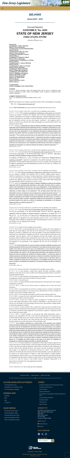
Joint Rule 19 (42, 402)
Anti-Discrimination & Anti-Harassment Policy (51, 385)
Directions (41, 426)
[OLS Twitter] (42, 434)
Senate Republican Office (11, 413)
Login (66, 2)
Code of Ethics (43, 389)
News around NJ (42, 438)
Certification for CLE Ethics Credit (13, 387)
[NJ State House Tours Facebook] (39, 434)
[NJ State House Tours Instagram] (46, 434)
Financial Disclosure (44, 391)
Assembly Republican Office (11, 417)
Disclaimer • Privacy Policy (35, 451)
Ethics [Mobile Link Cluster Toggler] (41, 382)
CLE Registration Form (10, 385)
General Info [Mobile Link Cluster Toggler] (9, 393)
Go (53, 440)
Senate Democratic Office (11, 410)
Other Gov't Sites (45, 375)
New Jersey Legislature (16, 3)
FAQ (5, 398)
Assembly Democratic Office (11, 415)
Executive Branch (24, 375)
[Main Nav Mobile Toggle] (2, 8)
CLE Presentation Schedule (11, 389)
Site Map (6, 395)
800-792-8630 (42, 421)
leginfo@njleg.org (43, 423)
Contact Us (7, 402)
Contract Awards (43, 399)
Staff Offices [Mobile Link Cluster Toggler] (9, 408)
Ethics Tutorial (43, 404)
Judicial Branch (35, 375)
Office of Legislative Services (12, 419)
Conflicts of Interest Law (45, 387)
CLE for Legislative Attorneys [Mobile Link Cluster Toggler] (17, 382)
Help (5, 400)
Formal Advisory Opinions (46, 397)
